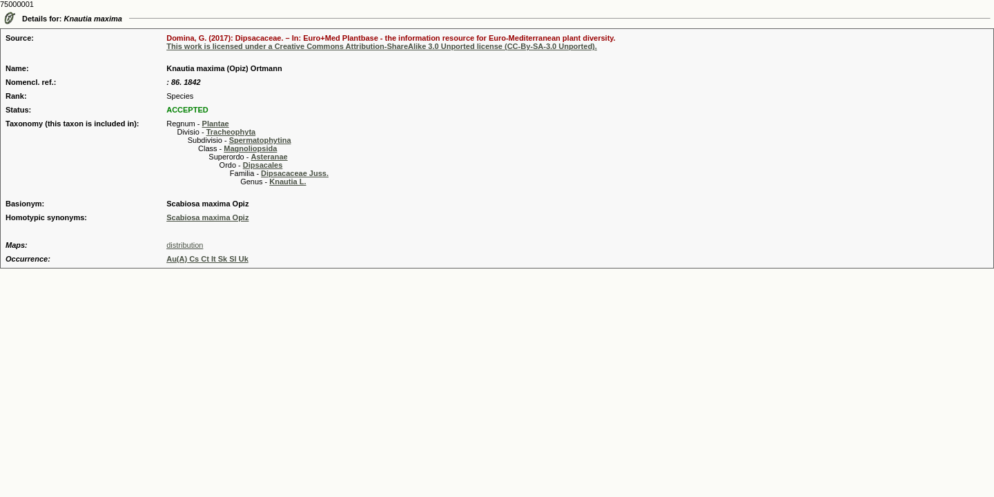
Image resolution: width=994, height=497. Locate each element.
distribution (184, 245)
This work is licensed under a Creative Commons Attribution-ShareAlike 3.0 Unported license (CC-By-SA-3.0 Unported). (381, 46)
